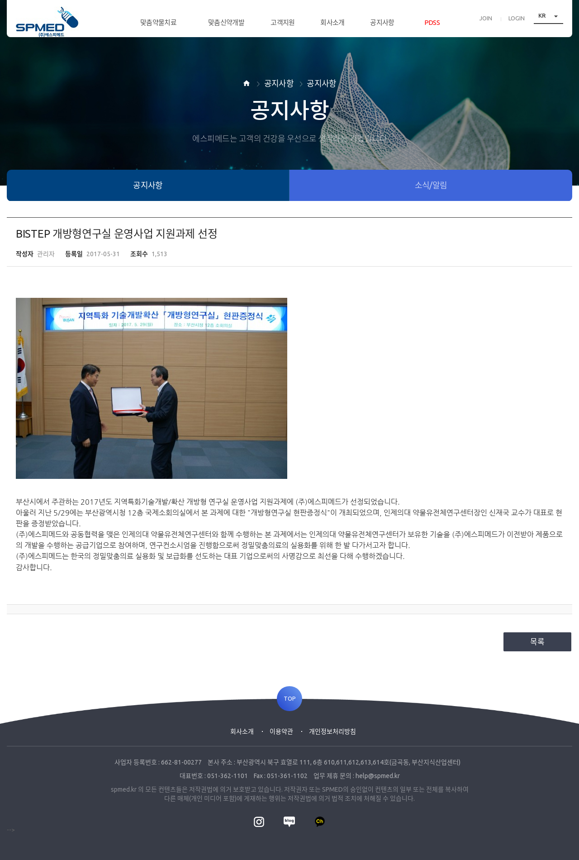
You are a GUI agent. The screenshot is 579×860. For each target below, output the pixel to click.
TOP (289, 698)
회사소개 (332, 22)
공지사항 (382, 22)
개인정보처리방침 (332, 731)
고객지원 (282, 22)
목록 (537, 641)
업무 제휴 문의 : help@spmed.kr (356, 775)
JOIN (485, 22)
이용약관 (281, 731)
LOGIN (516, 22)
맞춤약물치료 (158, 22)
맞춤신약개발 (226, 22)
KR (550, 20)
